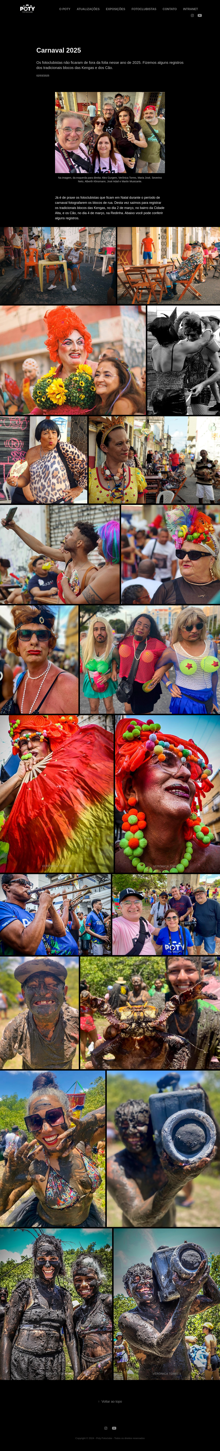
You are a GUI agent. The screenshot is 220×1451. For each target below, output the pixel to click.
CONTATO (170, 9)
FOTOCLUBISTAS (144, 9)
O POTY (64, 9)
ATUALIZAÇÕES (88, 9)
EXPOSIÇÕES (115, 9)
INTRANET (190, 9)
